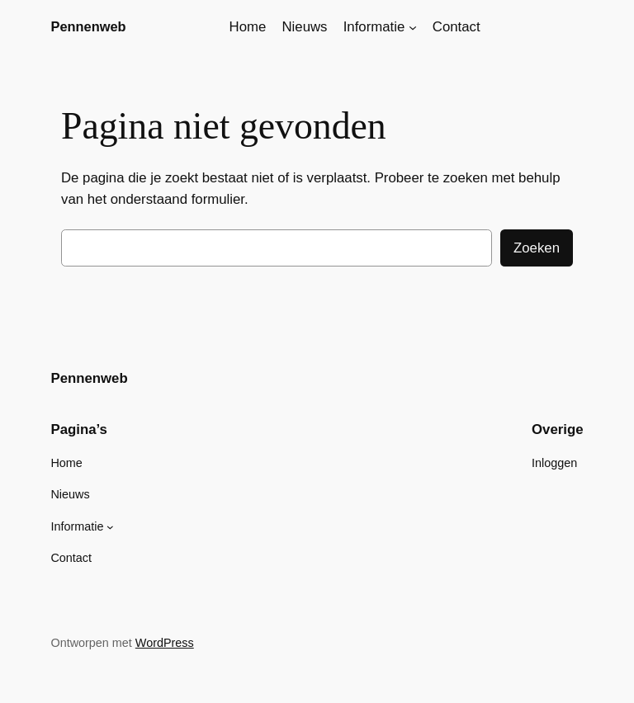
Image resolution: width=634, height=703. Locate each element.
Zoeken (536, 248)
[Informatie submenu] (413, 27)
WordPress (164, 642)
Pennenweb (87, 26)
